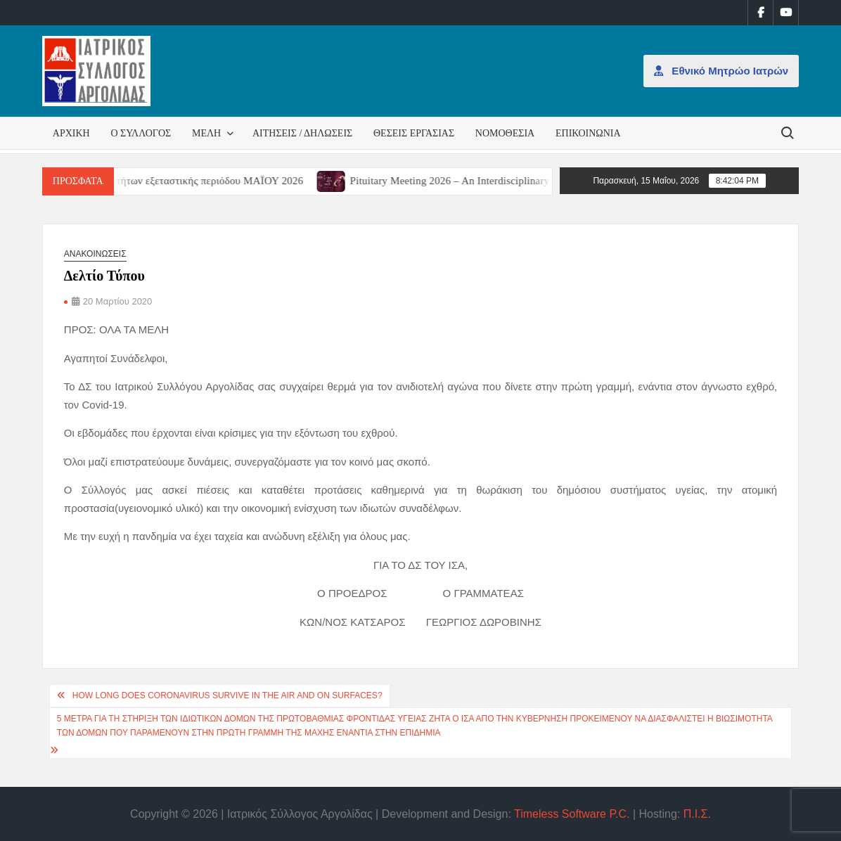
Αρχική (71, 133)
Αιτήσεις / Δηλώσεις (302, 133)
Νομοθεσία (504, 133)
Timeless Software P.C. (572, 814)
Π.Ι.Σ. (697, 814)
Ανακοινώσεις (95, 254)
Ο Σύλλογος (140, 133)
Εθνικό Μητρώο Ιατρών (721, 71)
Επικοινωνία (588, 133)
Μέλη (206, 133)
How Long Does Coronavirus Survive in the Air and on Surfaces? (227, 695)
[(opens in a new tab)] (348, 180)
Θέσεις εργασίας (413, 133)
